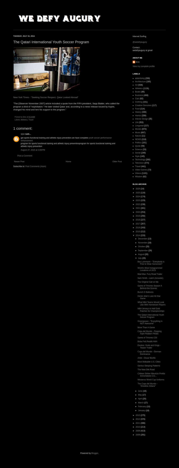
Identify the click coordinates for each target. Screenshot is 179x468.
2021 (138, 208)
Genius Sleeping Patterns (149, 366)
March (141, 402)
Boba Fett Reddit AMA (147, 341)
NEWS (138, 139)
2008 (138, 435)
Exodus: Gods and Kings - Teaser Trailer (149, 346)
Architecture (140, 81)
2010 (138, 427)
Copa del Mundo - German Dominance (149, 352)
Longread (139, 126)
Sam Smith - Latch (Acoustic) (150, 278)
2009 (138, 431)
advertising (140, 78)
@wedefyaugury (140, 42)
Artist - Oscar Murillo (147, 358)
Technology (140, 159)
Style (137, 156)
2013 (138, 415)
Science (138, 149)
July (140, 258)
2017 (138, 224)
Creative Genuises (143, 105)
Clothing (138, 102)
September (143, 250)
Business (139, 95)
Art (136, 85)
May (140, 395)
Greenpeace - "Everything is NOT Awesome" (150, 322)
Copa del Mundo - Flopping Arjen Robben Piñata (150, 332)
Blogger (94, 453)
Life (136, 122)
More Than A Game (146, 327)
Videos (138, 173)
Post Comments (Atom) (35, 166)
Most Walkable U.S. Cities (149, 362)
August (141, 254)
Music (137, 132)
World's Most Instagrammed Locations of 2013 (150, 269)
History (138, 112)
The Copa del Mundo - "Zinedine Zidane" (147, 385)
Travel (31, 120)
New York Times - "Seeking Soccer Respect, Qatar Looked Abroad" (45, 97)
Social (138, 153)
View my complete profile (144, 66)
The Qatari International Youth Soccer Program (151, 316)
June (140, 391)
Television (139, 163)
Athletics (24, 120)
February (142, 406)
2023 (138, 200)
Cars (137, 98)
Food (137, 109)
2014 (138, 235)
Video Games (141, 170)
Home (68, 161)
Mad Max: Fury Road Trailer (150, 274)
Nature (138, 136)
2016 (138, 227)
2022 (138, 204)
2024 (138, 196)
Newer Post (19, 161)
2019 (138, 216)
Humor (138, 115)
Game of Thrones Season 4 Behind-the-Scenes (150, 287)
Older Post (117, 161)
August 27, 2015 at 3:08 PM (33, 150)
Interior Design (141, 119)
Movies (138, 129)
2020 (138, 212)
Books (138, 92)
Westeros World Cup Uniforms (151, 380)
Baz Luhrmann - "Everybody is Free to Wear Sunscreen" (151, 263)
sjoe (23, 134)
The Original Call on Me (148, 282)
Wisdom (138, 176)
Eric (138, 62)
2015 (138, 231)
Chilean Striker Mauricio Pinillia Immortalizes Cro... (151, 374)
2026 (138, 189)
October (142, 246)
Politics (138, 142)
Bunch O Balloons (145, 292)
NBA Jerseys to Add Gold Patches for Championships (151, 309)
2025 (138, 193)
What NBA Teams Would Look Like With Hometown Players (151, 303)
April (140, 399)
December (143, 239)
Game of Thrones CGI (147, 337)
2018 (138, 220)
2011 (138, 423)
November (143, 243)
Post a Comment (24, 156)
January (142, 410)
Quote (138, 146)
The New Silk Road (146, 369)
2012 (138, 419)
